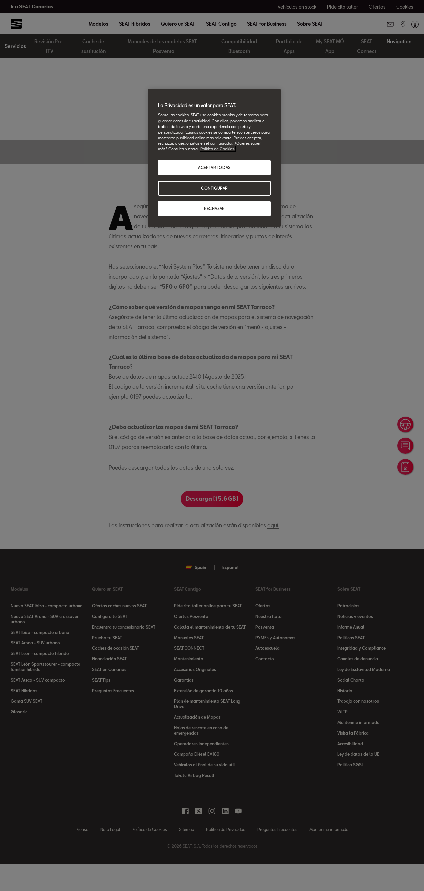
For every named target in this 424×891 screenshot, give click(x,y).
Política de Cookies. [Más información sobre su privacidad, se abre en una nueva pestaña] (217, 149)
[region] (214, 158)
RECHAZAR (214, 208)
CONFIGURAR (214, 188)
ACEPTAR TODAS (214, 167)
